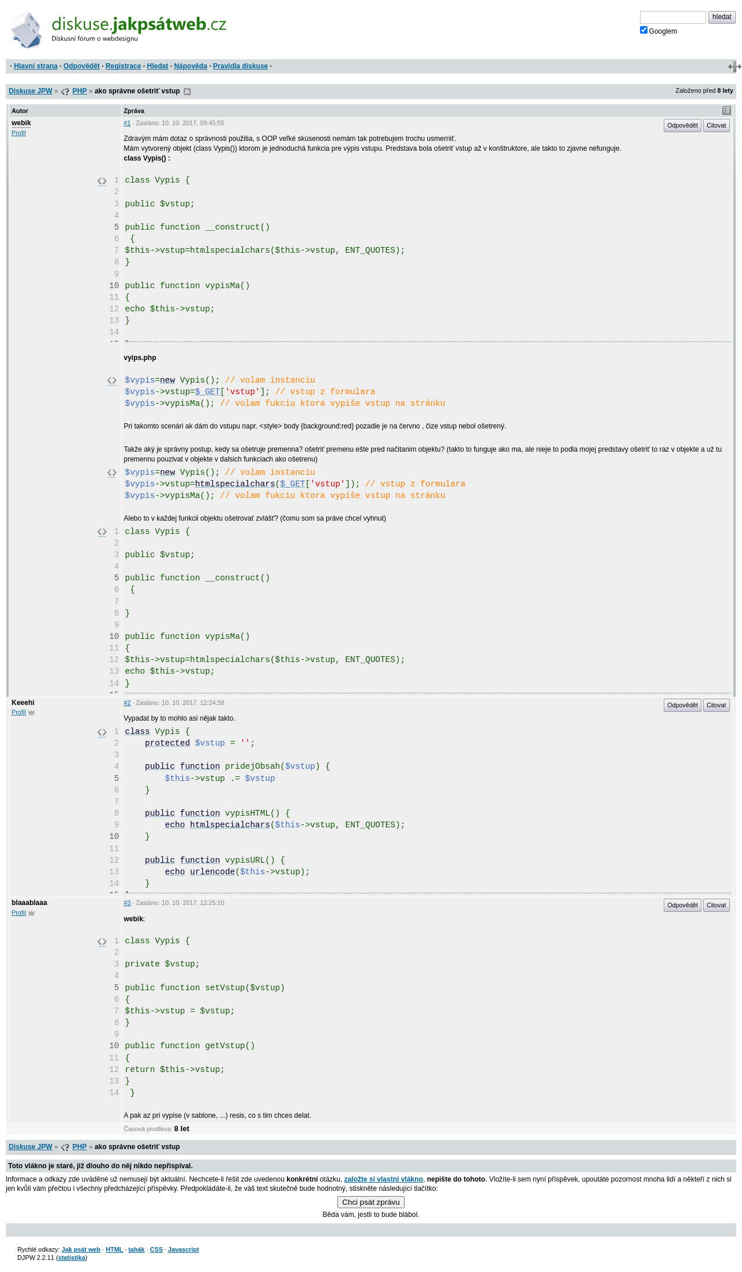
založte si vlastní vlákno (383, 1179)
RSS (187, 91)
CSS (156, 1249)
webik (21, 123)
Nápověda (190, 66)
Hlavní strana (35, 66)
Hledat (157, 66)
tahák (136, 1249)
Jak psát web (80, 1249)
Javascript (183, 1249)
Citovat (716, 125)
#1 (127, 122)
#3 (127, 902)
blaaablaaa (29, 903)
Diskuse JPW (30, 91)
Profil (19, 132)
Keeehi (23, 703)
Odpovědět (81, 66)
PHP (79, 91)
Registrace (123, 66)
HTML (114, 1249)
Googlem (659, 30)
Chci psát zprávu (370, 1202)
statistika (71, 1257)
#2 (127, 702)
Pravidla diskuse (240, 66)
